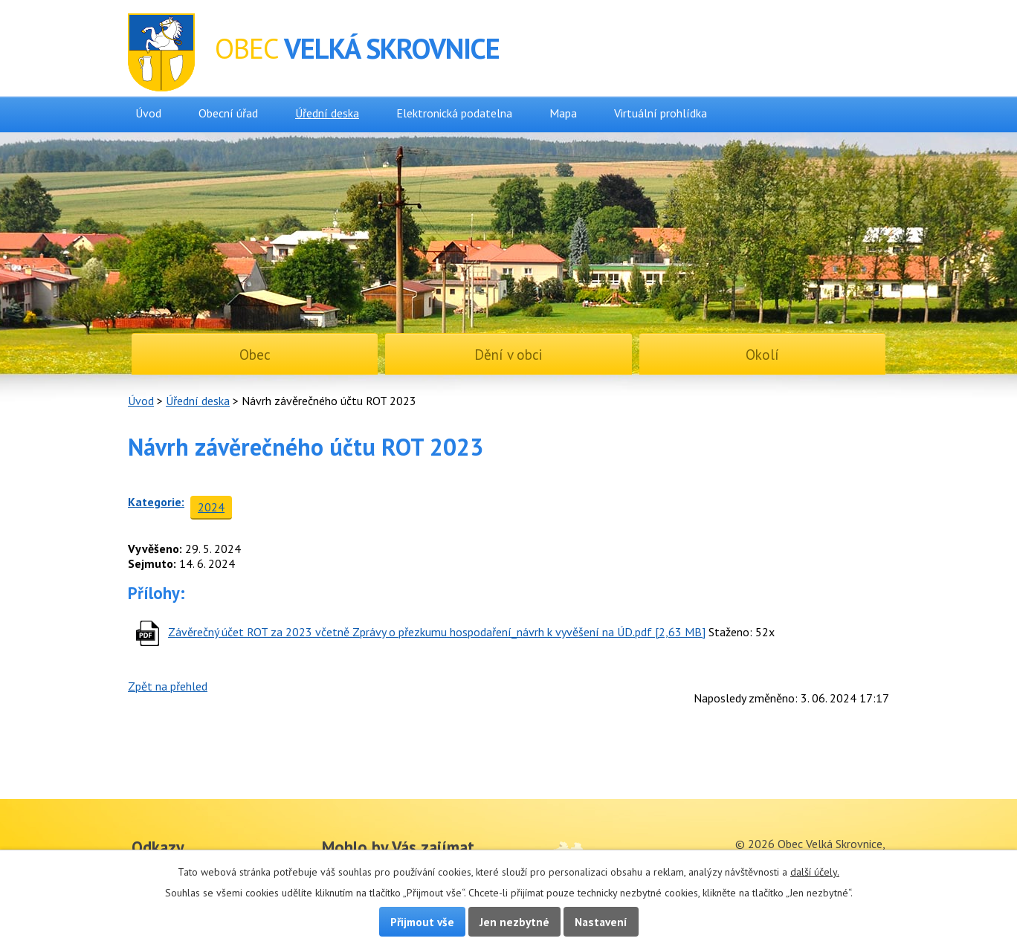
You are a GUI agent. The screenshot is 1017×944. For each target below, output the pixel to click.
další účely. (814, 872)
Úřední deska (327, 113)
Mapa (563, 113)
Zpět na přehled (167, 686)
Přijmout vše (422, 921)
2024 (211, 507)
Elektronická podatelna (454, 113)
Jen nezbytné (514, 921)
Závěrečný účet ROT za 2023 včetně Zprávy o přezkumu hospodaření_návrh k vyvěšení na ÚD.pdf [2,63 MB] (437, 631)
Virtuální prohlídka (660, 113)
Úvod (148, 113)
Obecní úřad (228, 113)
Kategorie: (156, 501)
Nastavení (601, 921)
